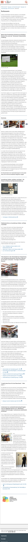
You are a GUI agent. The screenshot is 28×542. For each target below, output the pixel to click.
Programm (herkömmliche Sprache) (13, 374)
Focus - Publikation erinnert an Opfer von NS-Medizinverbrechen (11, 247)
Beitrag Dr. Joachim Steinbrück (12, 401)
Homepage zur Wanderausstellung (9, 217)
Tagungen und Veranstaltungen (14, 6)
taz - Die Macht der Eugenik (8, 250)
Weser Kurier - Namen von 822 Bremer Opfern (12, 249)
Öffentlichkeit (4, 6)
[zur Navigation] (2, 2)
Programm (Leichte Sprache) (11, 375)
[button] (14, 124)
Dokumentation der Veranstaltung (11, 369)
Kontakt (3, 539)
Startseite (4, 536)
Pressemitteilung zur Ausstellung (12, 377)
